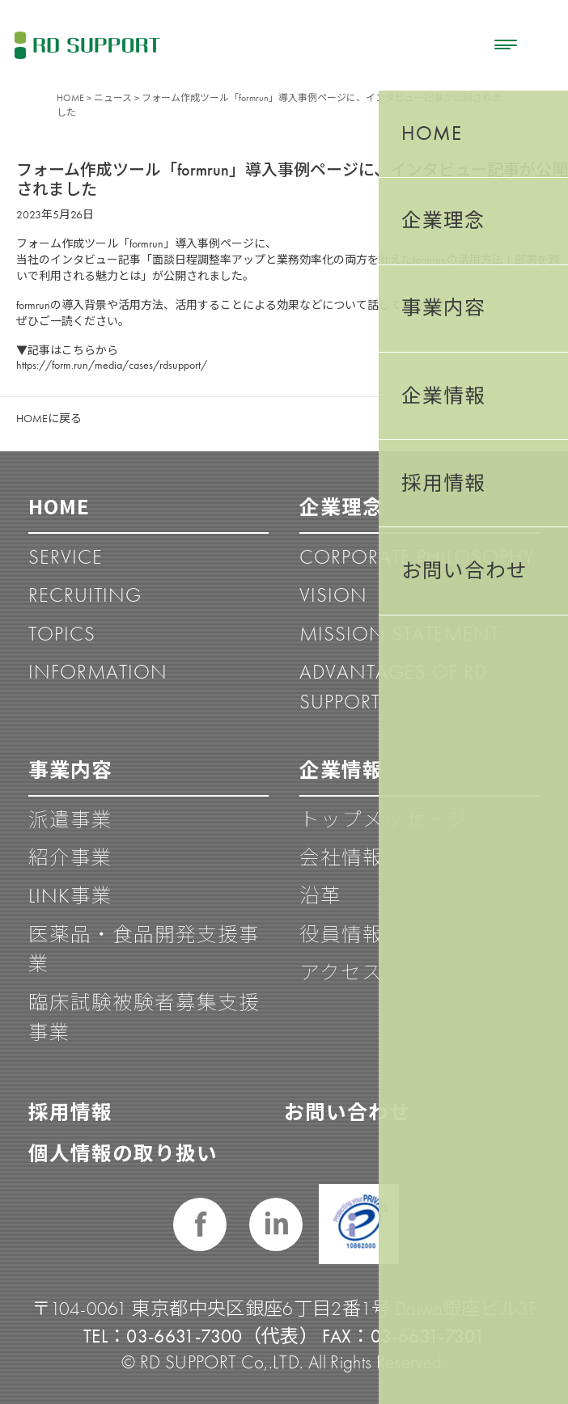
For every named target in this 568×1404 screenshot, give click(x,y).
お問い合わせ (347, 1110)
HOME (70, 97)
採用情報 (70, 1110)
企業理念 (341, 505)
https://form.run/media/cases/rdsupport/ (111, 364)
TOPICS (61, 633)
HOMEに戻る (49, 418)
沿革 (320, 895)
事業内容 (70, 768)
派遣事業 (70, 819)
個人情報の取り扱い (123, 1151)
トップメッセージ (383, 819)
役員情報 (341, 934)
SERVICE (65, 556)
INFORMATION (97, 671)
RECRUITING (85, 594)
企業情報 (341, 768)
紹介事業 (70, 857)
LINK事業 (70, 895)
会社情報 (341, 857)
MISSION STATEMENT (399, 633)
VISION (333, 594)
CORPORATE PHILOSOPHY (417, 556)
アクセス (341, 972)
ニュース (113, 97)
